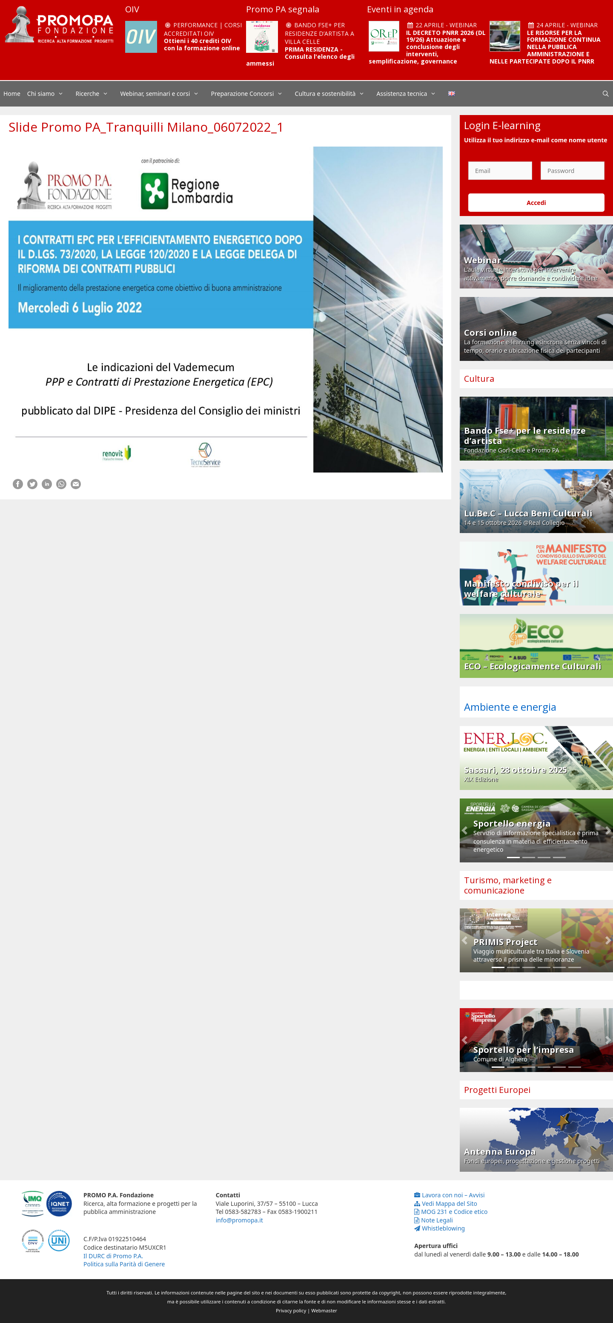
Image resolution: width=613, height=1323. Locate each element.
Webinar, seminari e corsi (163, 94)
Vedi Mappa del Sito (445, 1203)
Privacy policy (291, 1310)
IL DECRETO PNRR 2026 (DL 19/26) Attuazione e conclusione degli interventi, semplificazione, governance (427, 47)
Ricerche (96, 94)
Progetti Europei (497, 1089)
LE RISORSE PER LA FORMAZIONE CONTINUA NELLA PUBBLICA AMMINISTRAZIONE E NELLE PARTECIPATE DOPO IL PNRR (545, 47)
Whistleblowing (439, 1228)
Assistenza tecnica (411, 94)
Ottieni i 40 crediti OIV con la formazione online (202, 44)
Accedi (536, 203)
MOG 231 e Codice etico (450, 1212)
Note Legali (433, 1220)
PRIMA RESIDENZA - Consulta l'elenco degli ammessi (300, 56)
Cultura (479, 378)
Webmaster (324, 1310)
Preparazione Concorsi (251, 94)
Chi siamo (49, 94)
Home (11, 93)
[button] (464, 830)
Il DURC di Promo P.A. (113, 1256)
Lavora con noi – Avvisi (449, 1195)
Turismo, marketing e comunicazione (508, 885)
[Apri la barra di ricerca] (606, 94)
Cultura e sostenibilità (334, 94)
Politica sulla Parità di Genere (124, 1264)
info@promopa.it (239, 1220)
